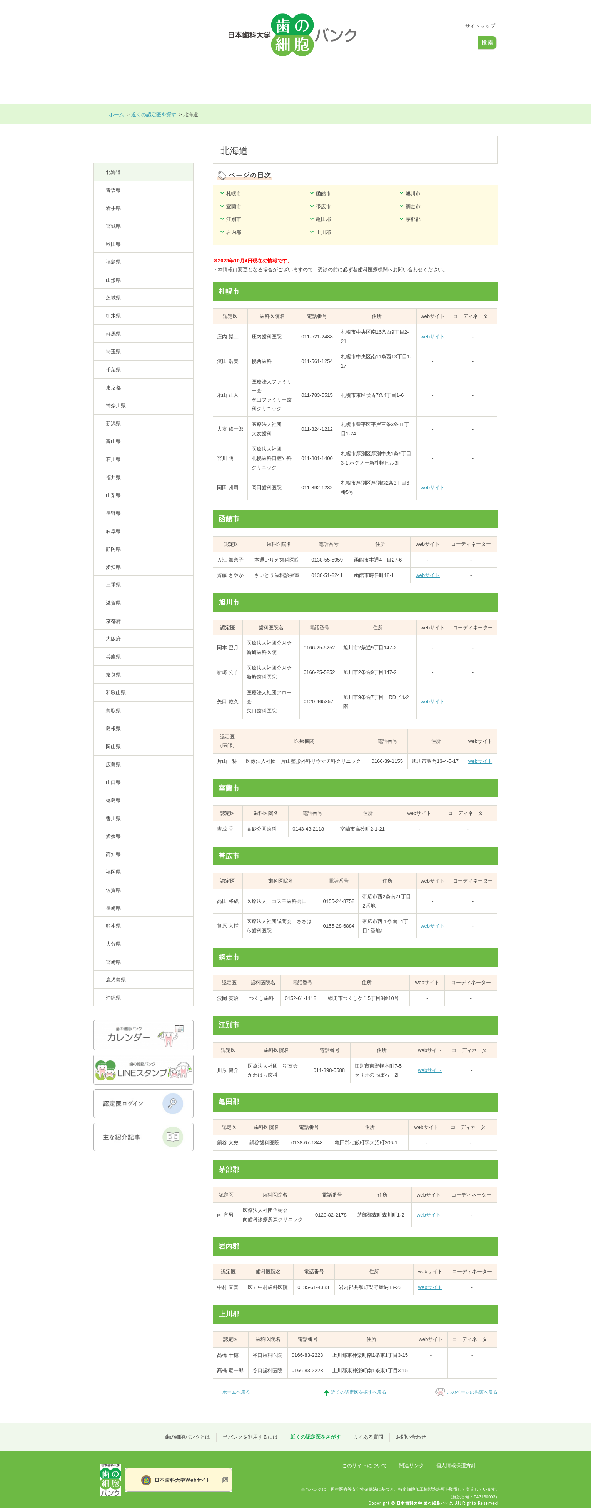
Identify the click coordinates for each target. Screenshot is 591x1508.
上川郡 (323, 232)
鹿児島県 (116, 980)
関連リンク (411, 1465)
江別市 (233, 219)
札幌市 (233, 193)
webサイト (433, 336)
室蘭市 (233, 206)
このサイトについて (364, 1465)
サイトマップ (480, 26)
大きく (445, 26)
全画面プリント (474, 114)
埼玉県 (113, 351)
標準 (431, 26)
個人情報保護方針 (456, 1465)
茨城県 (113, 298)
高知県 (113, 854)
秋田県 (113, 244)
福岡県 (113, 872)
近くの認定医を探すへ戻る (358, 1392)
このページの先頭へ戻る (472, 1392)
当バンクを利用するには (249, 80)
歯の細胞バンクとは (170, 80)
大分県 (113, 944)
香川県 (113, 818)
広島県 (113, 764)
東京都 (113, 388)
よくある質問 (405, 80)
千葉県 (113, 370)
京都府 (113, 621)
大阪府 (113, 639)
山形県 (113, 280)
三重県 (113, 585)
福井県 (113, 477)
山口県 (113, 782)
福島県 (113, 262)
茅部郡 (413, 219)
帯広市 (323, 206)
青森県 (113, 190)
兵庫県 (113, 657)
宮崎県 (113, 962)
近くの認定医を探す (153, 114)
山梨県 (113, 495)
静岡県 (113, 549)
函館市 (323, 193)
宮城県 (113, 226)
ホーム (114, 80)
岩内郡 (233, 232)
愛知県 (113, 567)
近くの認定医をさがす (334, 80)
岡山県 (113, 746)
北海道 (113, 172)
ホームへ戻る (236, 1392)
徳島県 (113, 800)
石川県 (113, 459)
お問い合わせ (466, 80)
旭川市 (413, 193)
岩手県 (113, 208)
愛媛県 (113, 836)
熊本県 (113, 926)
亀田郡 (323, 219)
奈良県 (113, 675)
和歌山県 (116, 692)
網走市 (413, 206)
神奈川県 (116, 405)
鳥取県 (113, 711)
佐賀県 (113, 890)
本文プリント (426, 114)
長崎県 (113, 908)
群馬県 (113, 334)
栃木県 (113, 316)
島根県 (113, 728)
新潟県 (113, 423)
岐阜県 (113, 531)
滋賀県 (113, 603)
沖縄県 (113, 998)
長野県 (113, 513)
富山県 (113, 441)
